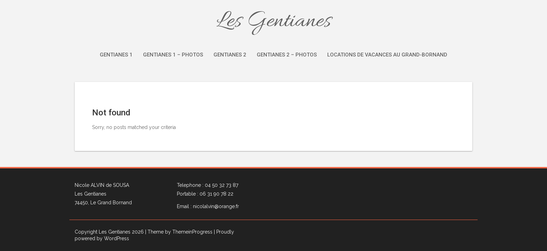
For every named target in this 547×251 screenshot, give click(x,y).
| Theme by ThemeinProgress (178, 232)
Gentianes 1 (116, 55)
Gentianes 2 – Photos (287, 55)
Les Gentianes (273, 21)
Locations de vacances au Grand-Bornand (387, 55)
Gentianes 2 (229, 55)
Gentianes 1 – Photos (173, 55)
